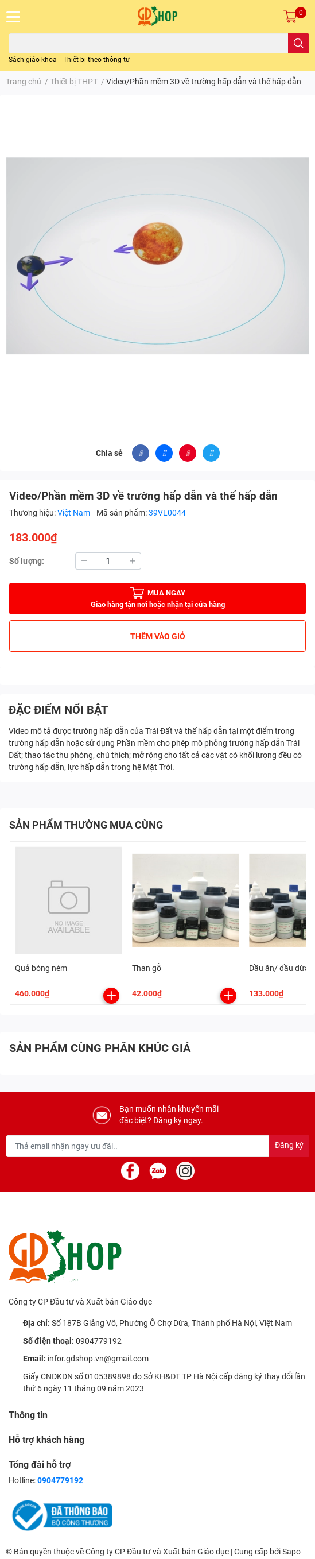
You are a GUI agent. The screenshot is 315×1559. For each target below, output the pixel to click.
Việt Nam (74, 512)
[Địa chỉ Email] (157, 1146)
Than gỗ (146, 968)
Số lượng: (26, 561)
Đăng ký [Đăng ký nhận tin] (289, 1145)
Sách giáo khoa (33, 60)
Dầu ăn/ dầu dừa (279, 968)
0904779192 (99, 1340)
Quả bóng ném (41, 968)
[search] (298, 43)
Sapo (291, 1551)
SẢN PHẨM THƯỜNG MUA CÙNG (86, 825)
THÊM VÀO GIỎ (157, 636)
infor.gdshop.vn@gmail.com (98, 1358)
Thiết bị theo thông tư (96, 60)
